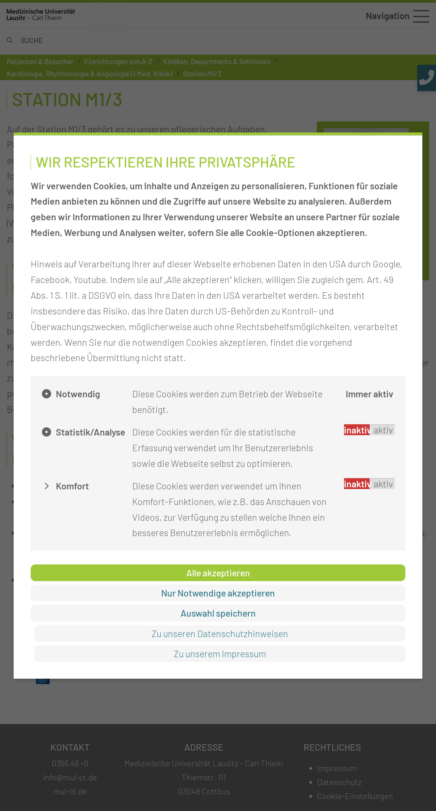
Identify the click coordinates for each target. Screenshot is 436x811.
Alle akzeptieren (218, 572)
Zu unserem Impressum (220, 653)
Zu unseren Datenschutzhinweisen (220, 633)
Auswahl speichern (218, 612)
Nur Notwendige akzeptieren (218, 592)
